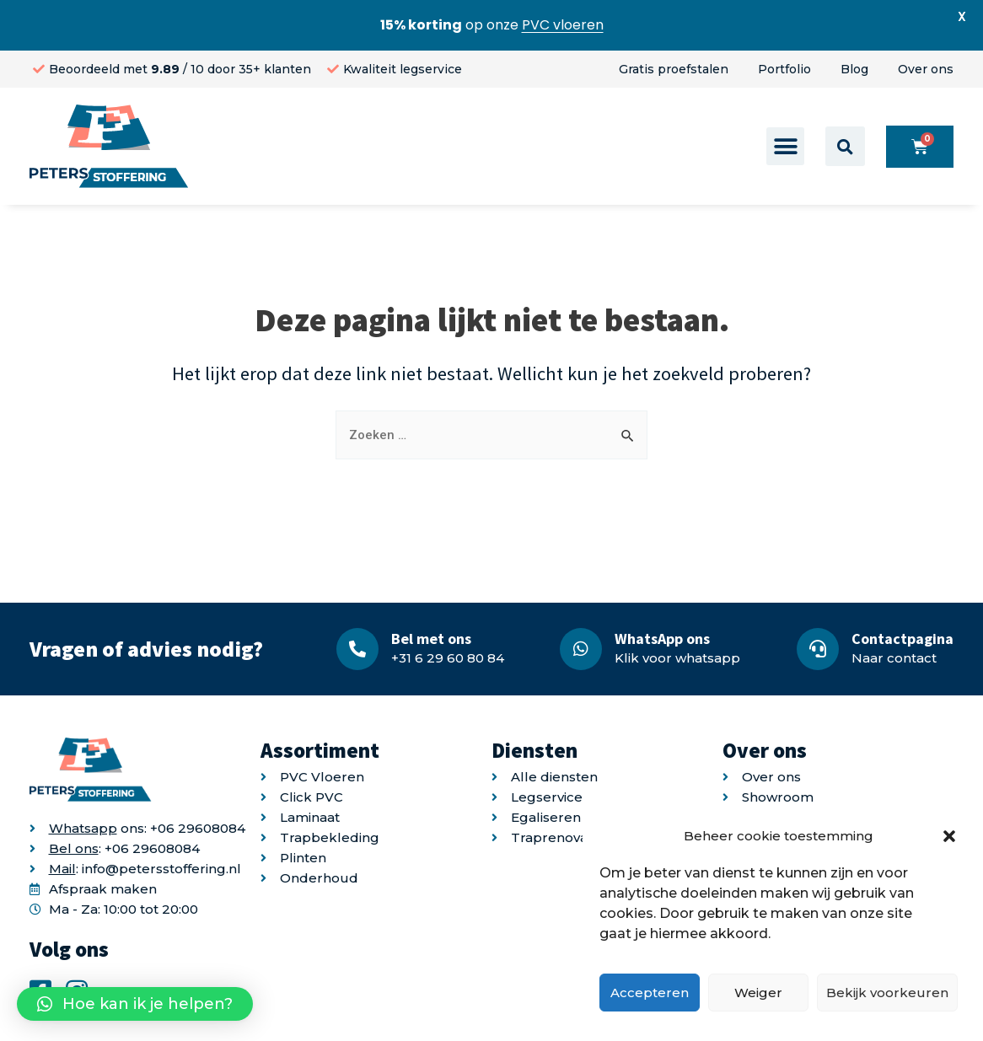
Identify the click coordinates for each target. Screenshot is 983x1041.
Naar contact (894, 658)
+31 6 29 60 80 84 (447, 658)
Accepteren (649, 993)
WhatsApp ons (662, 638)
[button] (949, 836)
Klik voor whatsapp (677, 658)
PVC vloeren (563, 25)
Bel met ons (431, 638)
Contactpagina (902, 638)
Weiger (758, 993)
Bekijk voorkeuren (887, 993)
